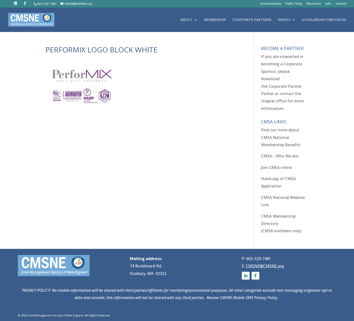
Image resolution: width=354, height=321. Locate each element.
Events (284, 20)
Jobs (328, 4)
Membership (215, 20)
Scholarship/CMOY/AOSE (324, 20)
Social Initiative (270, 4)
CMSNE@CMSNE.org (265, 266)
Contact (341, 4)
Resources (314, 4)
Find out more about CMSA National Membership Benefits (281, 137)
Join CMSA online (276, 167)
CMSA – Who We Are (279, 156)
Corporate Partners (252, 20)
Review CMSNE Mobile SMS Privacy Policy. (243, 297)
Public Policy (293, 4)
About (186, 20)
